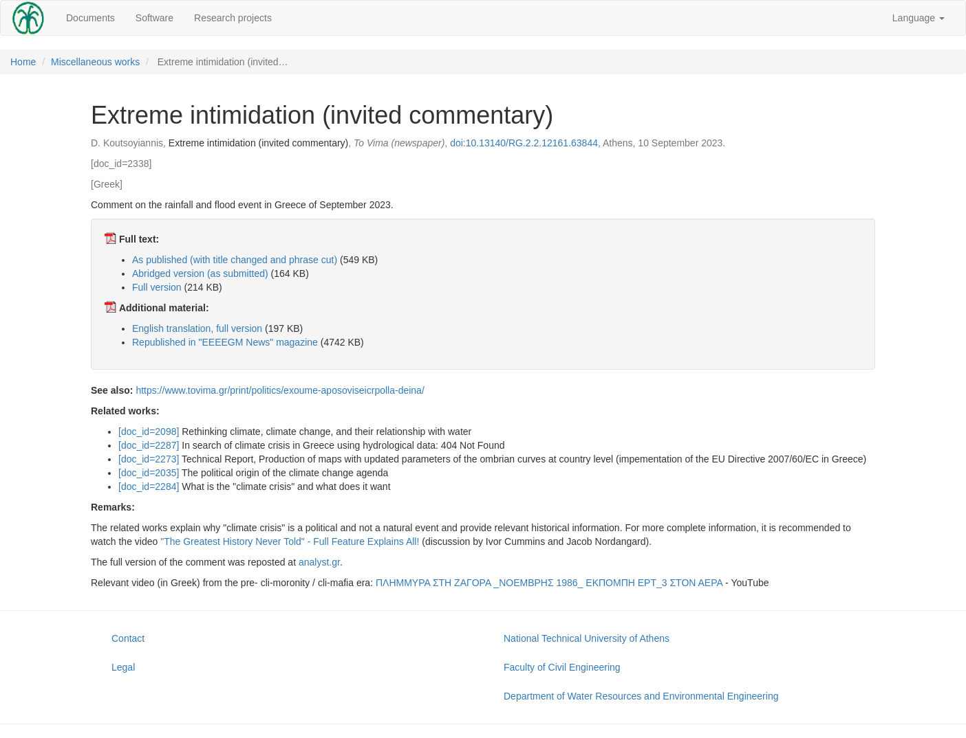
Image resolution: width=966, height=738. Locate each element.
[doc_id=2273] (148, 459)
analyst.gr (319, 562)
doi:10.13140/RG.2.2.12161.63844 (524, 142)
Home (23, 61)
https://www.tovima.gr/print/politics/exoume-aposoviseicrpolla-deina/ (280, 390)
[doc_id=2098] (148, 431)
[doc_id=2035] (148, 472)
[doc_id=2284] (148, 486)
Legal (123, 667)
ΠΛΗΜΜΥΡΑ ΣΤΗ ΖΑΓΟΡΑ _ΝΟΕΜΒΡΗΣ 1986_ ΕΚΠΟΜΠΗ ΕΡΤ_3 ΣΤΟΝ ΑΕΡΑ (549, 582)
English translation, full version (197, 328)
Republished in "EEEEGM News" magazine (225, 342)
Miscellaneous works (95, 61)
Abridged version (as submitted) (200, 273)
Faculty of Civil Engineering (562, 667)
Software (154, 17)
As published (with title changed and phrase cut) (234, 259)
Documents (90, 17)
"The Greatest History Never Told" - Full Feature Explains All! (289, 541)
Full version (157, 287)
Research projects (233, 17)
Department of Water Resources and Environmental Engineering (641, 696)
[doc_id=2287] (148, 445)
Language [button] (918, 17)
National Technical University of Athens (586, 638)
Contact (127, 638)
